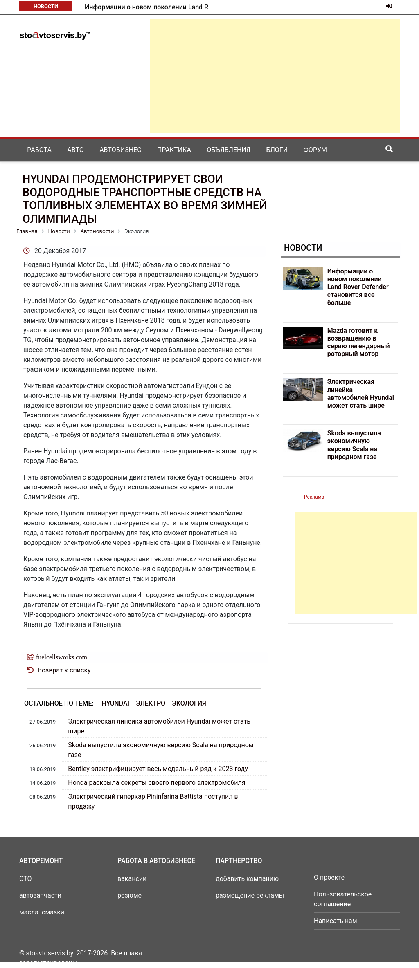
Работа (39, 150)
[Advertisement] (275, 76)
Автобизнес (120, 150)
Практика (174, 150)
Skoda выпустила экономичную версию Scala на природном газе (354, 445)
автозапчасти (40, 895)
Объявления (228, 150)
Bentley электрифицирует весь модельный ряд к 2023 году (158, 769)
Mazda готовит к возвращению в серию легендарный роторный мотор (358, 342)
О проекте (329, 877)
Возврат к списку (64, 670)
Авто (75, 150)
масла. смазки (41, 912)
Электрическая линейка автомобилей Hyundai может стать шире (360, 393)
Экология (189, 703)
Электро (150, 703)
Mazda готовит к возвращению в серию (146, 7)
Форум (315, 150)
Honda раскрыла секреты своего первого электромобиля (156, 782)
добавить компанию (247, 879)
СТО (25, 879)
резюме (129, 895)
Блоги (277, 150)
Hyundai (115, 703)
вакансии (131, 879)
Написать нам (335, 921)
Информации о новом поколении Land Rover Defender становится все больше (358, 287)
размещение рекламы (250, 895)
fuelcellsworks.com (61, 657)
